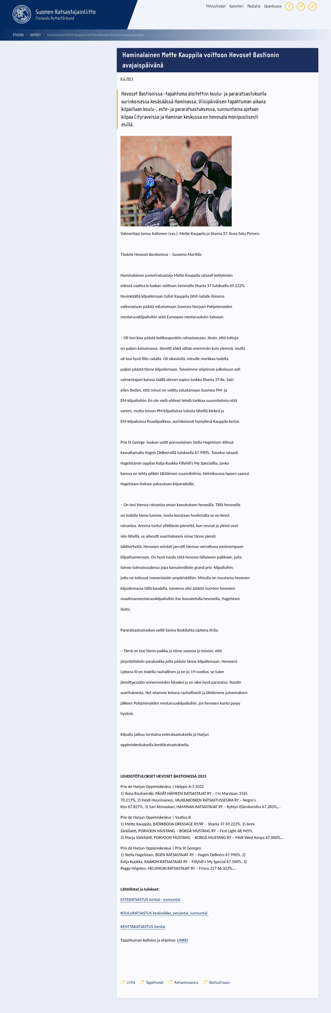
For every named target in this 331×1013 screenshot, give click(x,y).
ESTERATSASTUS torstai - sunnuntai (150, 899)
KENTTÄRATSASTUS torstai (142, 926)
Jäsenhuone (273, 6)
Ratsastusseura (183, 982)
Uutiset (35, 35)
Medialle (253, 6)
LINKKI (182, 940)
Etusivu (18, 35)
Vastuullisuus (216, 982)
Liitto (127, 982)
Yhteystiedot (216, 6)
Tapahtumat (152, 982)
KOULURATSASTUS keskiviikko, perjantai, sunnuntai (164, 913)
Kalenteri (236, 6)
